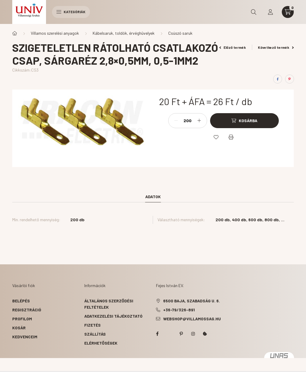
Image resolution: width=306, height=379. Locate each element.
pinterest (181, 334)
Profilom (22, 318)
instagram (193, 334)
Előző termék (232, 47)
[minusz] (176, 120)
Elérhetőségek (100, 342)
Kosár (19, 327)
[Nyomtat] (231, 137)
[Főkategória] (14, 33)
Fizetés (92, 325)
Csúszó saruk (180, 33)
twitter (169, 334)
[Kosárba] (244, 120)
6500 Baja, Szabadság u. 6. (191, 300)
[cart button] (288, 12)
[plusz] (199, 120)
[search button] (254, 12)
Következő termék (276, 47)
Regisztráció (26, 309)
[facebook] (277, 79)
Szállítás (95, 333)
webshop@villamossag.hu (192, 318)
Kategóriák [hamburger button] (70, 12)
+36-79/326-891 (179, 309)
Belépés (21, 300)
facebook (157, 334)
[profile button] (270, 12)
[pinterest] (289, 79)
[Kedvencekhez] (216, 137)
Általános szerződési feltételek (108, 304)
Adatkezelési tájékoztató (113, 316)
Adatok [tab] (153, 196)
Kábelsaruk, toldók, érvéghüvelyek (123, 33)
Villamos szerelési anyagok (55, 33)
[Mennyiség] (188, 120)
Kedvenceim (24, 336)
